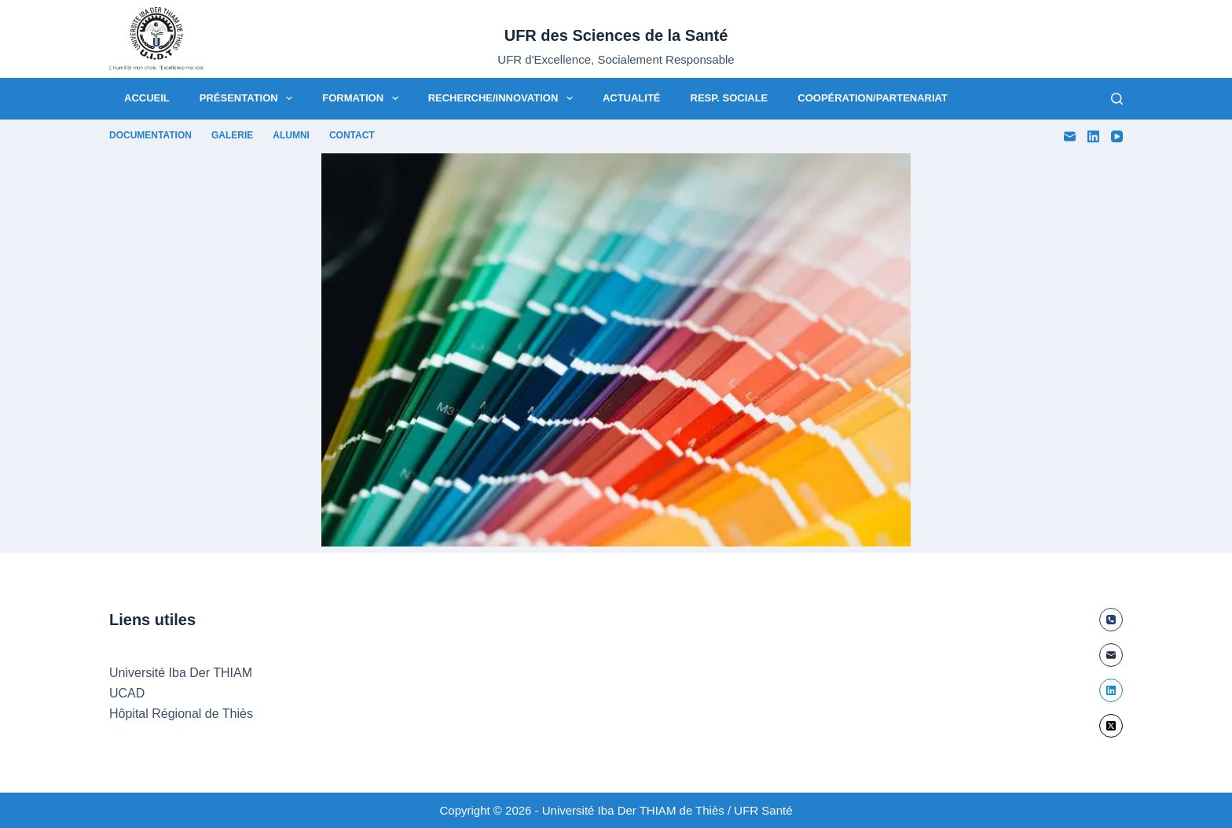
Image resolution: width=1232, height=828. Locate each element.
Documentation (150, 135)
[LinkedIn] (1093, 136)
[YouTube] (1117, 136)
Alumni (291, 135)
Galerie (232, 135)
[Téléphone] (1111, 619)
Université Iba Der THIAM (180, 672)
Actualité (632, 98)
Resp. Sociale (729, 98)
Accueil (147, 98)
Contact (352, 135)
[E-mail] (1070, 136)
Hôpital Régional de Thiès (181, 713)
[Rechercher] (1117, 99)
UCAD (127, 693)
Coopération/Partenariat (873, 98)
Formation (363, 98)
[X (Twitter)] (1111, 726)
